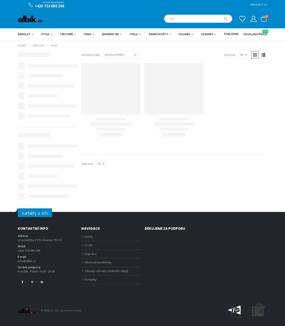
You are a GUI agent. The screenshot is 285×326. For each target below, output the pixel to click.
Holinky (185, 34)
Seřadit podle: (90, 55)
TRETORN (66, 34)
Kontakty (91, 279)
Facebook (22, 282)
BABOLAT (24, 34)
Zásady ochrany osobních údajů (106, 271)
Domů (89, 237)
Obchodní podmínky (98, 262)
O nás (89, 245)
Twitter (32, 282)
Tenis (87, 34)
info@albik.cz (27, 261)
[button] (255, 55)
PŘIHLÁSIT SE (258, 4)
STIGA (45, 34)
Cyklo (133, 34)
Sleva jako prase (255, 33)
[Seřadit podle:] (120, 55)
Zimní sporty (158, 34)
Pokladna (231, 34)
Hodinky (207, 34)
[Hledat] (226, 19)
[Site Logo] (30, 18)
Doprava (90, 254)
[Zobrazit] (243, 55)
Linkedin (42, 282)
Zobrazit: (230, 55)
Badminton (110, 34)
